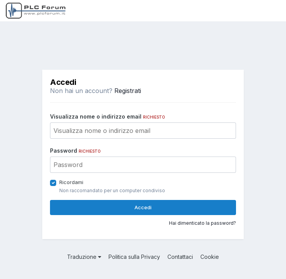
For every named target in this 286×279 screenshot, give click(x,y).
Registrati (127, 91)
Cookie (209, 256)
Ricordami (71, 182)
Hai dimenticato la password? (202, 223)
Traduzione (84, 256)
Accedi (143, 207)
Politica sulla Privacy (134, 256)
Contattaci (180, 256)
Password (75, 150)
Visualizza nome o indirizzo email (107, 116)
